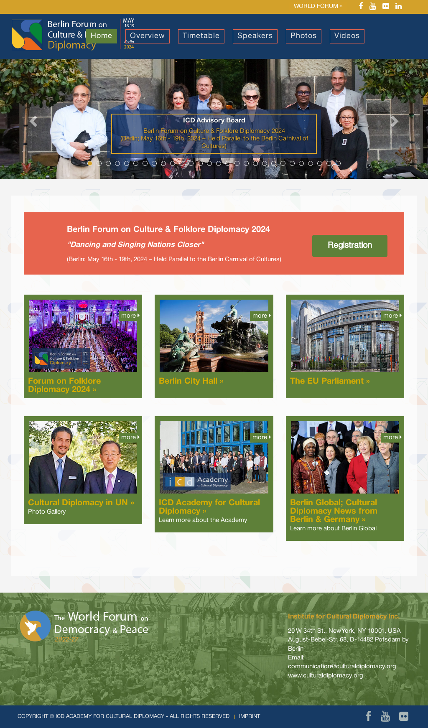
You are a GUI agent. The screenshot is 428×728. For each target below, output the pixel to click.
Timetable (201, 36)
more (130, 315)
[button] (32, 119)
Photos (303, 36)
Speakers (255, 36)
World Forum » (318, 6)
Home (101, 36)
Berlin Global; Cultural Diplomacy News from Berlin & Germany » (333, 511)
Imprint (249, 716)
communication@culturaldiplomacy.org (342, 666)
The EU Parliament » (330, 381)
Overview (147, 36)
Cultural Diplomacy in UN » (81, 503)
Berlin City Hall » (191, 381)
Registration (350, 245)
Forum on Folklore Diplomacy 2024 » (64, 386)
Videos (347, 36)
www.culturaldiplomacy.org (325, 676)
